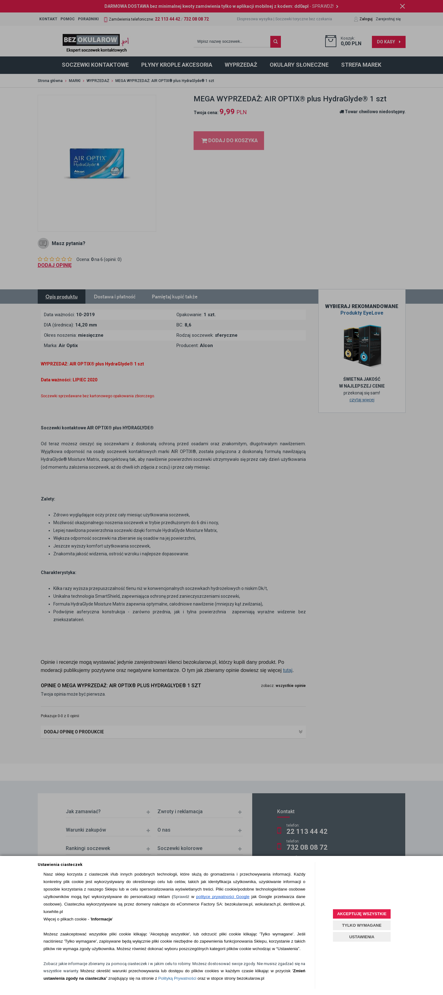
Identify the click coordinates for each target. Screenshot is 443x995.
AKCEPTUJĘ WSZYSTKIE (361, 913)
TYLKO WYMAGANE (361, 925)
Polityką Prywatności (177, 978)
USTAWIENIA (361, 937)
